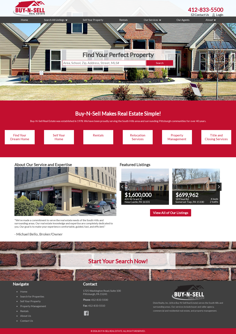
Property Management (176, 137)
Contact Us (200, 15)
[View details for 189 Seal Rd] (196, 186)
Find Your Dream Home (19, 137)
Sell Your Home (59, 137)
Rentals (123, 19)
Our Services (152, 20)
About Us (25, 315)
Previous (122, 187)
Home (24, 19)
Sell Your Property (93, 19)
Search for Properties (32, 296)
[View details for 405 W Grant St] (145, 186)
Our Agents (183, 19)
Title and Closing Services (216, 137)
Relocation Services (137, 137)
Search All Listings (56, 20)
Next (219, 187)
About (211, 20)
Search (160, 62)
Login (217, 15)
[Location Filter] (104, 63)
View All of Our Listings (170, 213)
